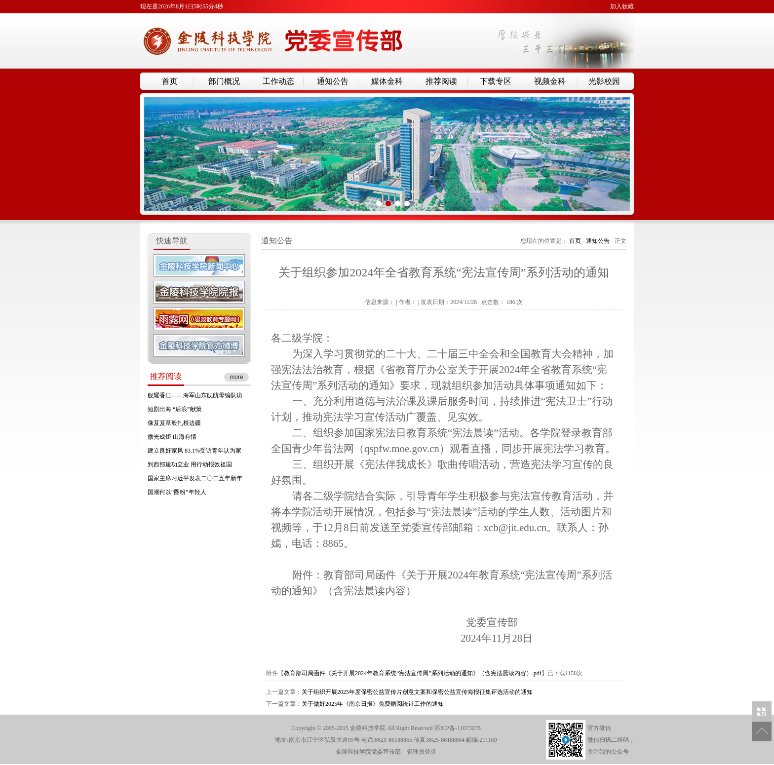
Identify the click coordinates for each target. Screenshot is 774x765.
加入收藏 (622, 6)
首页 (170, 81)
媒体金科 (387, 81)
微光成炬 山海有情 (172, 436)
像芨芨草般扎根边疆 (174, 423)
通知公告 (332, 81)
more (236, 377)
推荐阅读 (441, 81)
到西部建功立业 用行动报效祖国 (190, 464)
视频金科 (550, 81)
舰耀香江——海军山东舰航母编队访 (195, 395)
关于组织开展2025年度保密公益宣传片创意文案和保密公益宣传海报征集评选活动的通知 (417, 691)
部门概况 (224, 81)
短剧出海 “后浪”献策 (175, 409)
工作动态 (278, 81)
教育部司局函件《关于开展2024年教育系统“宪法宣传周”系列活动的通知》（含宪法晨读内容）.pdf (413, 673)
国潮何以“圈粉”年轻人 (177, 492)
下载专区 (495, 81)
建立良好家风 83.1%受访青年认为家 (194, 450)
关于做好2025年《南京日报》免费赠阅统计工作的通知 (373, 703)
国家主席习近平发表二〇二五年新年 (195, 478)
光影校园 (604, 81)
